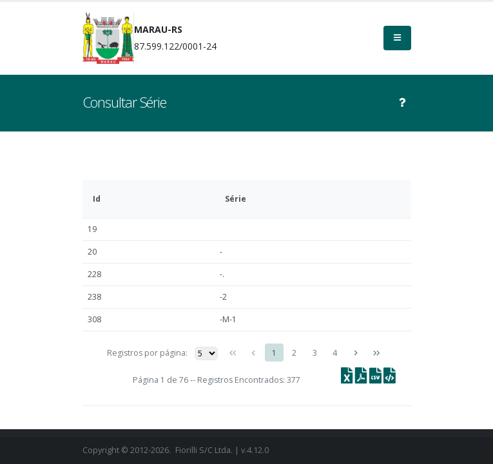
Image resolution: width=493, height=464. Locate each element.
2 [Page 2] (294, 352)
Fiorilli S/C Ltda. (204, 450)
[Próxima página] (356, 353)
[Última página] (376, 353)
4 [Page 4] (335, 352)
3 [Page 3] (315, 352)
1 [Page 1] (274, 352)
